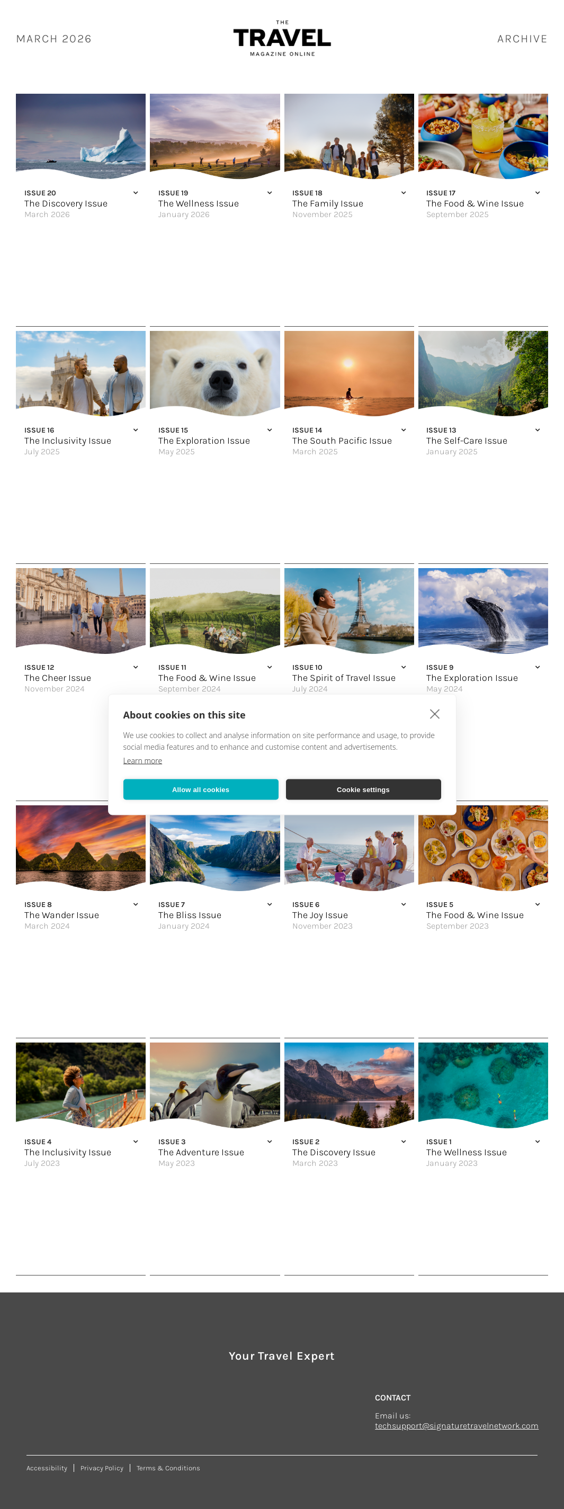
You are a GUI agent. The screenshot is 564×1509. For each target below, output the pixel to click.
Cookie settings (363, 789)
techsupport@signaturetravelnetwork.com (457, 1426)
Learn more (143, 761)
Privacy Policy (101, 1468)
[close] (435, 713)
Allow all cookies (200, 789)
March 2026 (54, 39)
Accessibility (46, 1468)
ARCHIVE (522, 39)
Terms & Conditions (168, 1468)
